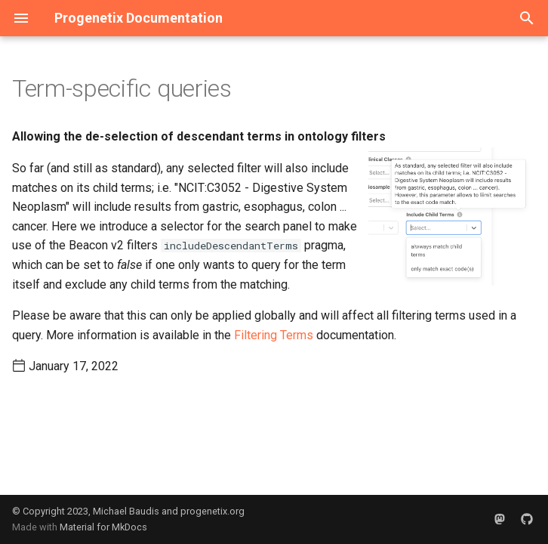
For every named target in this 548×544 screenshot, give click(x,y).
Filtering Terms (273, 335)
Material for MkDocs (103, 527)
